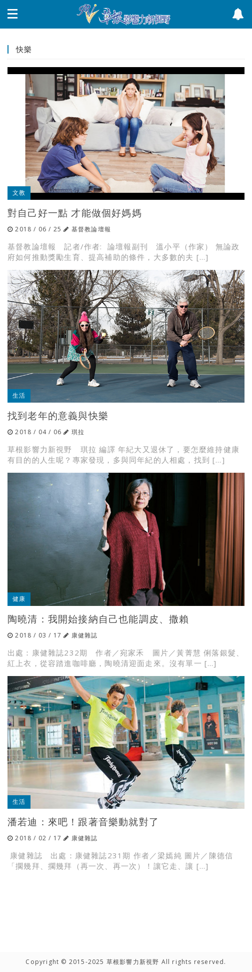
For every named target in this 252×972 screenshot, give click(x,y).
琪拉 (78, 432)
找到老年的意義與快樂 (58, 415)
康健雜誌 (85, 635)
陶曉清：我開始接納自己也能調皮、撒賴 (99, 618)
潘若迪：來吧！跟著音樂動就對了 (83, 821)
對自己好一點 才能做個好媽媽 (75, 212)
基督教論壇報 (91, 229)
